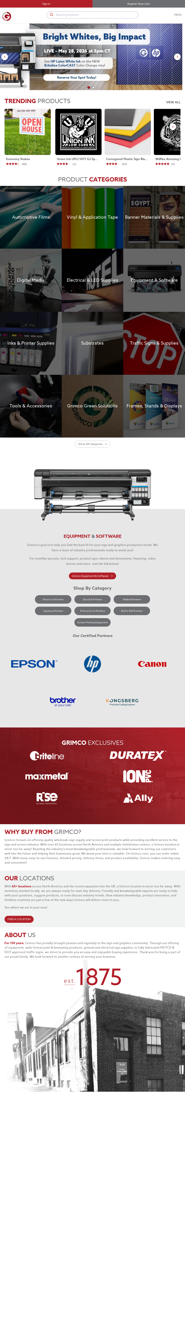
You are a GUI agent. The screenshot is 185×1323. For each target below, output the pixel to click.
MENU (178, 14)
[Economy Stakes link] (28, 132)
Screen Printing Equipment (92, 622)
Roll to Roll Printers (132, 611)
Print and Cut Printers (92, 611)
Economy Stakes (18, 159)
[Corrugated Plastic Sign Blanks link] (128, 132)
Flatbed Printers (132, 599)
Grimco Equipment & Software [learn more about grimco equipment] (92, 576)
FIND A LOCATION (19, 919)
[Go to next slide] (177, 57)
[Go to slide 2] (93, 87)
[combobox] (92, 14)
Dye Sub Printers (92, 599)
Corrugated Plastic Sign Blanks (127, 159)
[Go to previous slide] (4, 57)
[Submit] (51, 14)
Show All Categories (92, 444)
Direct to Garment (53, 599)
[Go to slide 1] (88, 87)
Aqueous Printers (53, 611)
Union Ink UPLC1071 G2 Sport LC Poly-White (78, 159)
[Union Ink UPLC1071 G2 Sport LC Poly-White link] (78, 132)
